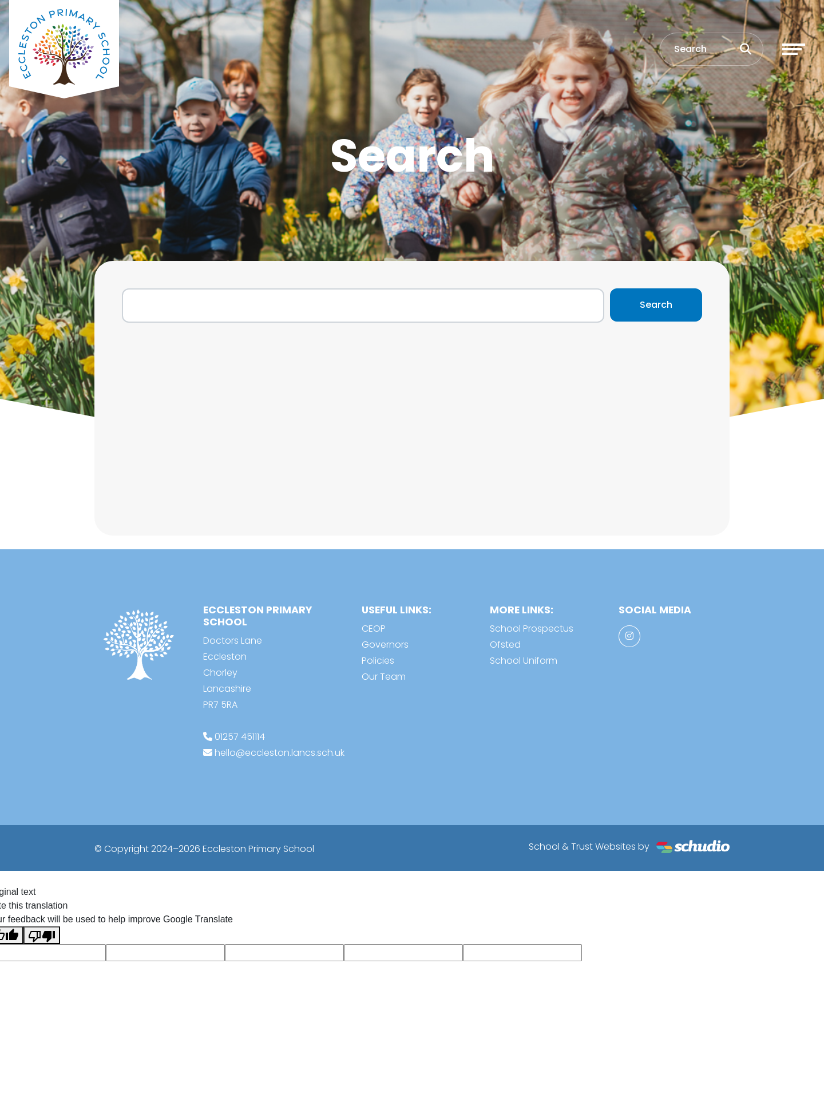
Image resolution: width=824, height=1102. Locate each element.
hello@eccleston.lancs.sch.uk (279, 752)
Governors (385, 644)
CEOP (374, 628)
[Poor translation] (41, 935)
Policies (378, 660)
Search (656, 304)
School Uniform (523, 660)
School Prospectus (531, 628)
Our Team (384, 676)
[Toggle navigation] (794, 49)
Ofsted (505, 644)
